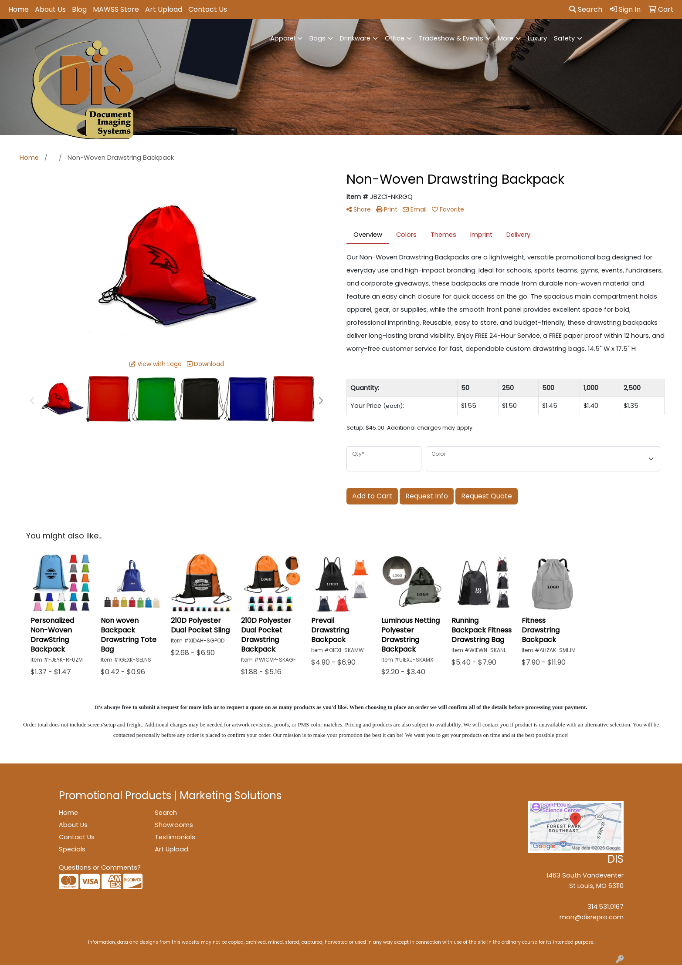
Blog (79, 9)
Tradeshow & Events (451, 38)
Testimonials (175, 837)
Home (18, 9)
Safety (564, 38)
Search (585, 9)
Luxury (537, 38)
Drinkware (355, 38)
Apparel (282, 38)
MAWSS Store (116, 9)
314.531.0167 (605, 906)
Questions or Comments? (100, 867)
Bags (317, 38)
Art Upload (163, 9)
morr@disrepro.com (592, 917)
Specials (72, 849)
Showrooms (174, 824)
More (505, 38)
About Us (50, 9)
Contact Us (207, 9)
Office (394, 38)
